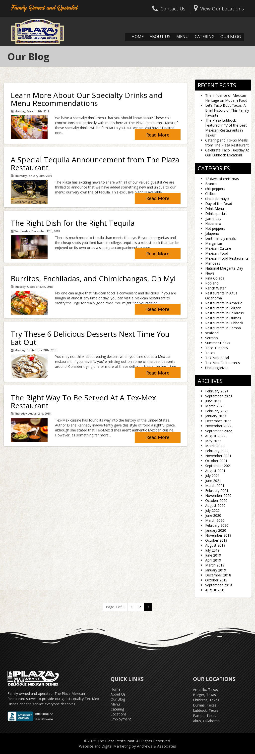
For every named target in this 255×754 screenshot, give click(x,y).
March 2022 (214, 445)
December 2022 (218, 421)
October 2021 (216, 460)
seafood (212, 332)
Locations (119, 714)
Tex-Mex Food (217, 357)
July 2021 (212, 475)
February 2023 (216, 411)
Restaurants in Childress (224, 313)
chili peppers (215, 188)
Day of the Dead (218, 203)
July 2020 (212, 510)
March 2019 (214, 565)
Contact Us (168, 8)
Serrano (211, 337)
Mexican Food (216, 253)
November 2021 (218, 455)
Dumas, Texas (204, 705)
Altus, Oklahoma (206, 720)
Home (137, 36)
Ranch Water (215, 288)
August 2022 (215, 435)
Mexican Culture (218, 248)
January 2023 (215, 416)
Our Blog (230, 36)
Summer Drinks (217, 342)
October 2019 (216, 540)
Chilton (210, 193)
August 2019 (215, 545)
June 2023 (213, 401)
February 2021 (216, 490)
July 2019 (212, 550)
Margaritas (214, 243)
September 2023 (218, 396)
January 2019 (215, 570)
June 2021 (213, 480)
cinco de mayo (217, 198)
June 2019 (213, 555)
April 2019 (213, 560)
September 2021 (218, 465)
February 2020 (216, 525)
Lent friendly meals (220, 238)
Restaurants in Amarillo (224, 303)
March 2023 (214, 406)
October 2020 (216, 500)
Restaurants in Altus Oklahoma (221, 295)
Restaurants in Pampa (223, 328)
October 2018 (216, 580)
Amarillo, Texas (205, 689)
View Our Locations (219, 8)
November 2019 (218, 535)
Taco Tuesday (216, 347)
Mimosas (212, 263)
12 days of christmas (222, 178)
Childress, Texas (206, 700)
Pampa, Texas (204, 715)
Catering (204, 36)
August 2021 (215, 470)
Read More (157, 135)
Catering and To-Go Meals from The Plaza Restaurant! (227, 142)
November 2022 (218, 426)
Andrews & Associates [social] (156, 746)
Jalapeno (212, 233)
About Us (160, 36)
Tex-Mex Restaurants (222, 362)
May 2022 (213, 440)
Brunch (211, 183)
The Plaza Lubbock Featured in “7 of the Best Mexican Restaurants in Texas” (226, 128)
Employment (121, 719)
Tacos (210, 352)
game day (213, 218)
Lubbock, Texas (205, 710)
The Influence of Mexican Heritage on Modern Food (226, 98)
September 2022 (218, 430)
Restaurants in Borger (223, 308)
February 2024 (216, 391)
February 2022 (216, 450)
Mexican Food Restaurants (227, 258)
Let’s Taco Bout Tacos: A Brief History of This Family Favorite (227, 110)
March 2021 (214, 485)
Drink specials (216, 213)
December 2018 (218, 575)
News (209, 273)
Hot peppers (215, 228)
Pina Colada (214, 278)
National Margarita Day (224, 268)
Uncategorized (217, 367)
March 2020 (214, 520)
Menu (182, 36)
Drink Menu (214, 208)
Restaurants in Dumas (223, 318)
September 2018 (218, 585)
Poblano (212, 283)
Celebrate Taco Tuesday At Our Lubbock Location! (227, 152)
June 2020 (213, 515)
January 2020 (215, 530)
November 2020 (218, 495)
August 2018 (215, 590)
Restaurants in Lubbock (224, 323)
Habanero (213, 223)
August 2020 (215, 505)
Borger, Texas (204, 694)
